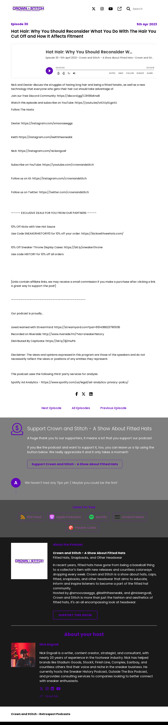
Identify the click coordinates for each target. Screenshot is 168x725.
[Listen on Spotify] (98, 518)
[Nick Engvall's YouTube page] (54, 692)
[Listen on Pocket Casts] (82, 530)
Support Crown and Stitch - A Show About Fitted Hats (75, 464)
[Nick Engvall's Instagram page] (45, 692)
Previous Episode (113, 408)
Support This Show (75, 618)
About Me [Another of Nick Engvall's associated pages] (48, 699)
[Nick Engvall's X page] (41, 692)
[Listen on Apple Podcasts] (64, 518)
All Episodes (81, 408)
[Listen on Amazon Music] (131, 518)
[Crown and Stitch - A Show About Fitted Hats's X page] (94, 9)
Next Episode (51, 408)
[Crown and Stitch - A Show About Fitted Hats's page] (117, 9)
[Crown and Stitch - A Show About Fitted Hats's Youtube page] (108, 9)
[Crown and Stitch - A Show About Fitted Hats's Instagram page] (100, 9)
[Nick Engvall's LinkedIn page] (49, 692)
